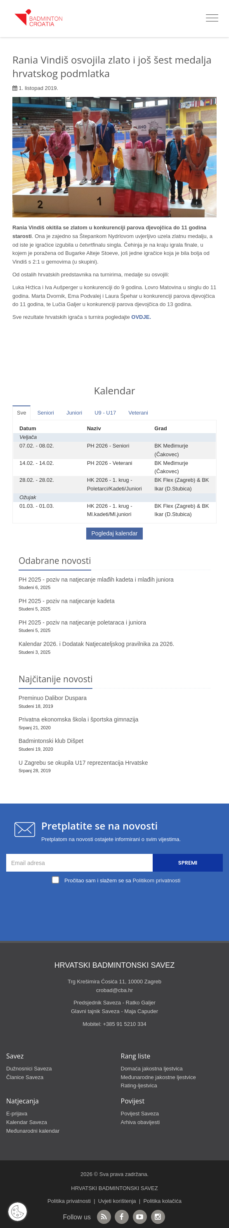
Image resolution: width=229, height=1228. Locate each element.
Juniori (74, 413)
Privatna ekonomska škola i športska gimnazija (78, 719)
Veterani (138, 413)
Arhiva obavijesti (140, 1122)
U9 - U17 (105, 413)
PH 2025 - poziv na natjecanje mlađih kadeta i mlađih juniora (96, 579)
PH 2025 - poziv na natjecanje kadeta (67, 601)
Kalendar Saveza (26, 1122)
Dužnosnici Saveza (29, 1068)
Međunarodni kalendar (32, 1131)
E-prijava (16, 1113)
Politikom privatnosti (156, 880)
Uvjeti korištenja (117, 1201)
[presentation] (116, 905)
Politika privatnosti (69, 1201)
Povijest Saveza (140, 1113)
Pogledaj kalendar (114, 533)
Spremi (187, 863)
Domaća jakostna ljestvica (152, 1068)
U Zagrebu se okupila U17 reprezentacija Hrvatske (83, 762)
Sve (21, 413)
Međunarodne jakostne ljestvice (158, 1077)
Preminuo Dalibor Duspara (53, 698)
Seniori (45, 413)
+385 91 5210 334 (124, 1024)
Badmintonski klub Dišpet (51, 741)
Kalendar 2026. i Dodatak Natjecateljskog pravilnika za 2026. (96, 644)
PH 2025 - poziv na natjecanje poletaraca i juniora (82, 622)
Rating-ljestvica (139, 1085)
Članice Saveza (24, 1077)
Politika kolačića (162, 1201)
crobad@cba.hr (114, 990)
